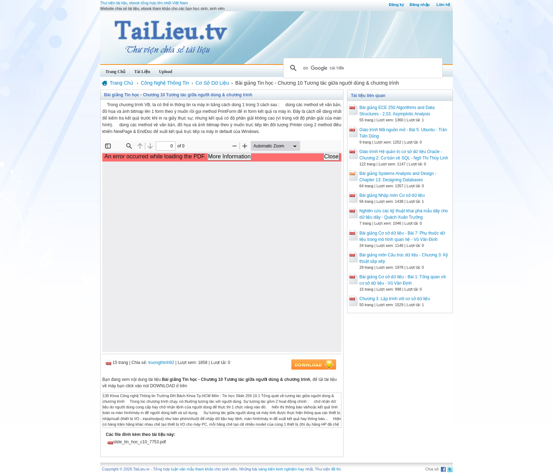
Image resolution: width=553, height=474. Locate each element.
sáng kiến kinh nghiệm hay (281, 469)
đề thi (336, 469)
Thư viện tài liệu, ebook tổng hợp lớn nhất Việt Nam (144, 3)
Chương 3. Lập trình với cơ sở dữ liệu (394, 298)
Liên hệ (443, 4)
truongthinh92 (161, 362)
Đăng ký (396, 4)
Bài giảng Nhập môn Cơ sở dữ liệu (392, 195)
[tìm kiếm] (361, 68)
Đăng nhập (420, 4)
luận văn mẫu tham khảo (192, 469)
